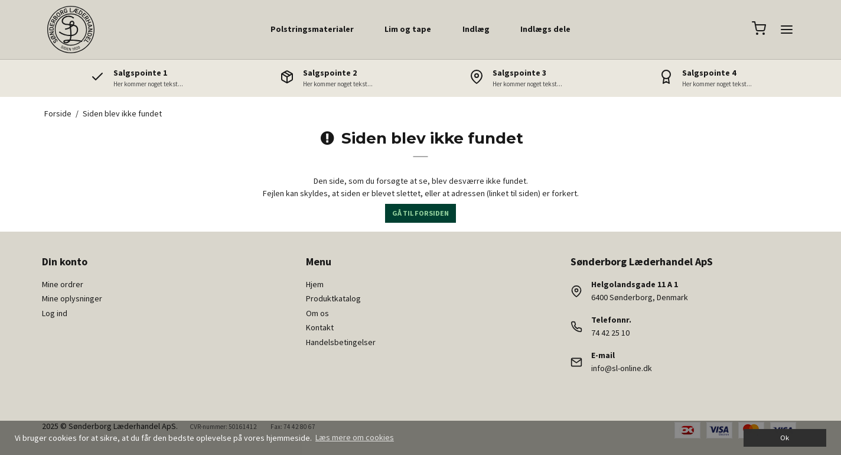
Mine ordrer (62, 284)
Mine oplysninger (72, 298)
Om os (317, 313)
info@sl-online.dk (621, 368)
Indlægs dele (545, 29)
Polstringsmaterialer (312, 29)
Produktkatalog (333, 298)
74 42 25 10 (610, 332)
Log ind (54, 313)
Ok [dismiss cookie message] (784, 437)
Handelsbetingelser (341, 342)
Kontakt (320, 327)
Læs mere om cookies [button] (354, 437)
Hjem (315, 284)
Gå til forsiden (420, 213)
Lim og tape (407, 29)
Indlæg (476, 29)
